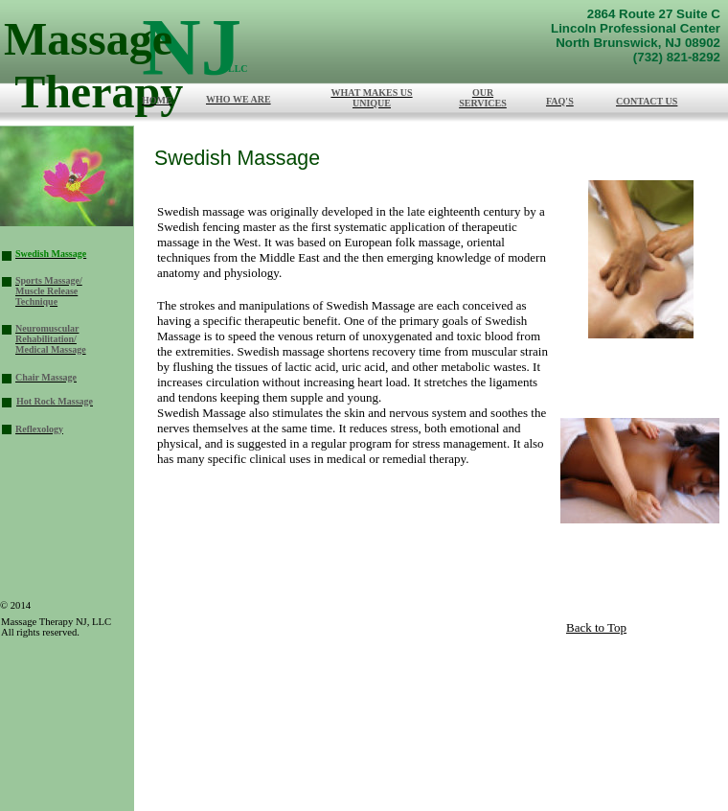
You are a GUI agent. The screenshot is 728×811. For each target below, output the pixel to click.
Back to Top (596, 627)
